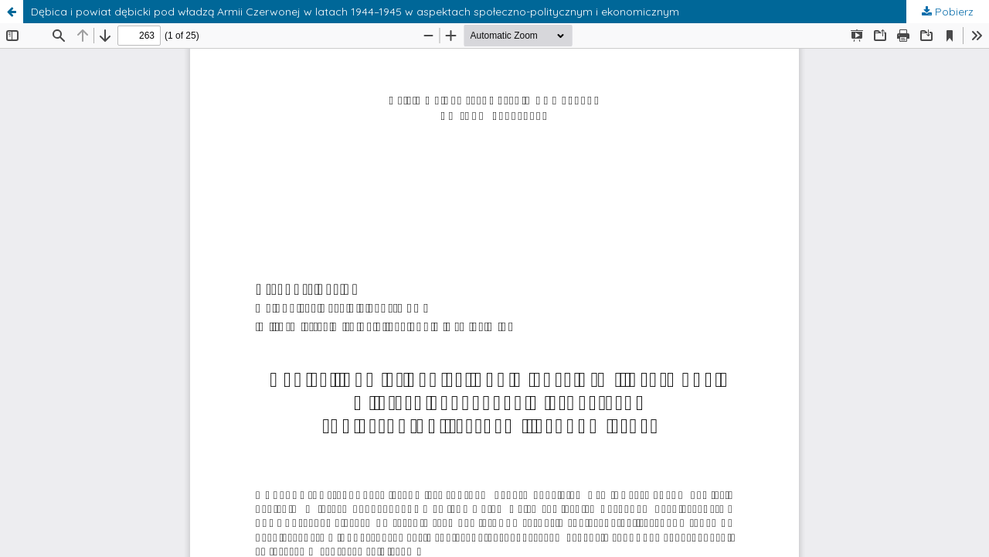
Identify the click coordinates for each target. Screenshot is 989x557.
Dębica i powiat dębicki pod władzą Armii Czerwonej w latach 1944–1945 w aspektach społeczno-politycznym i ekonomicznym (355, 12)
